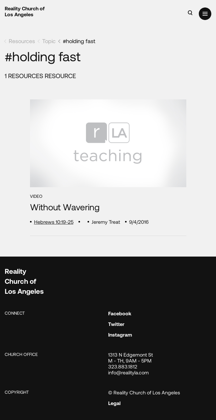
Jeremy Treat (106, 222)
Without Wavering (65, 207)
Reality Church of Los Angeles (25, 11)
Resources (22, 41)
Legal (114, 403)
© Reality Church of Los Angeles (144, 392)
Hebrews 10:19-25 (53, 222)
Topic (49, 41)
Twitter (116, 324)
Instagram (120, 335)
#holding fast (79, 41)
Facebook (119, 313)
